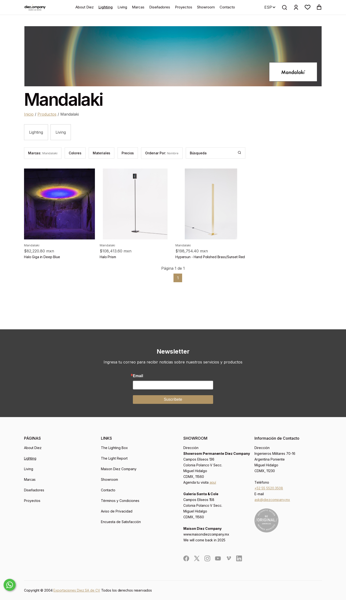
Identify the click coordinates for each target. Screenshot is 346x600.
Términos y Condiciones (120, 501)
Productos (46, 114)
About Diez (84, 7)
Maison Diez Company (118, 469)
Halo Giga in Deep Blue (42, 257)
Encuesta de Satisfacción (121, 522)
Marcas (138, 7)
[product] (59, 204)
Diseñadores (159, 7)
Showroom (206, 7)
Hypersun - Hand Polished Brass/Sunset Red (210, 257)
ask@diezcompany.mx (272, 500)
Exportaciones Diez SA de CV (76, 590)
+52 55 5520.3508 (268, 488)
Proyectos (183, 7)
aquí (213, 482)
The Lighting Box (114, 448)
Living (122, 7)
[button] (307, 7)
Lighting (106, 7)
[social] (186, 558)
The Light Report (114, 458)
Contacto (227, 7)
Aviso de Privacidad (116, 511)
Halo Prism (108, 257)
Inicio (29, 114)
